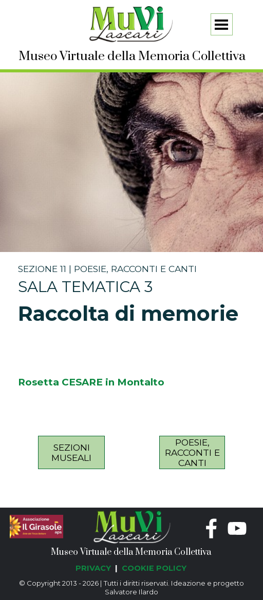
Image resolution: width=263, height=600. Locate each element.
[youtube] (237, 528)
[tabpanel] (132, 295)
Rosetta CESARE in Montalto (91, 382)
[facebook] (211, 528)
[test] (71, 452)
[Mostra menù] (222, 24)
